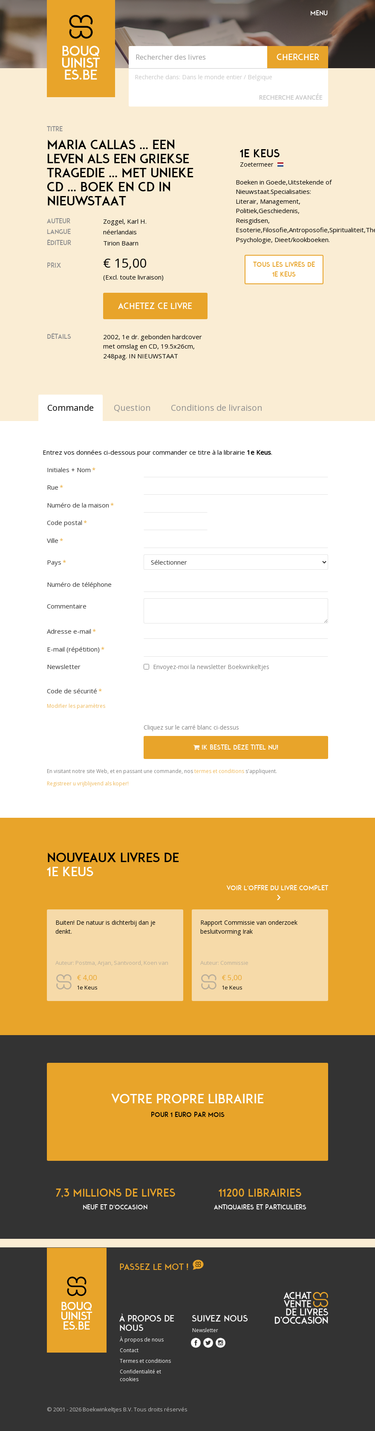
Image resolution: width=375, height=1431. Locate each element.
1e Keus (260, 154)
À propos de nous (142, 1339)
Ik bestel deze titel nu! (235, 747)
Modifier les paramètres (76, 706)
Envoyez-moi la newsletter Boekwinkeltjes (206, 667)
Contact (129, 1350)
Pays (54, 562)
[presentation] (208, 700)
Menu (319, 13)
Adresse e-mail (69, 631)
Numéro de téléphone (79, 584)
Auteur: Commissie (224, 963)
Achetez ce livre (155, 306)
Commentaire (67, 606)
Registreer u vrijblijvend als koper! (88, 783)
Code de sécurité (72, 691)
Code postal (64, 522)
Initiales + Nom (69, 469)
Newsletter (64, 666)
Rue (52, 487)
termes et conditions (219, 771)
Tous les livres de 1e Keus (284, 269)
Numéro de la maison (78, 505)
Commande (70, 407)
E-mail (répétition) (73, 649)
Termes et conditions (145, 1361)
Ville (52, 540)
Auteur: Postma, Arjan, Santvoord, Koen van (111, 963)
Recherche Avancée (290, 97)
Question (132, 407)
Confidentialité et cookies (140, 1375)
